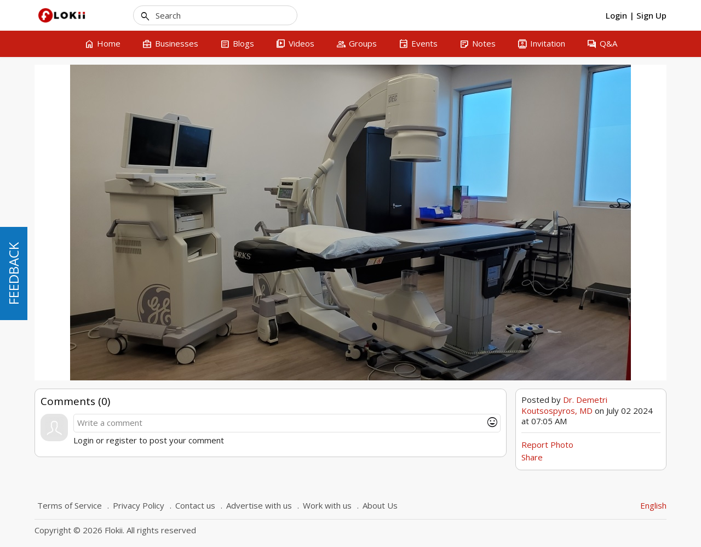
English (653, 505)
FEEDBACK (13, 273)
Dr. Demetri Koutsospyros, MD (564, 405)
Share (532, 457)
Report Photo (547, 444)
